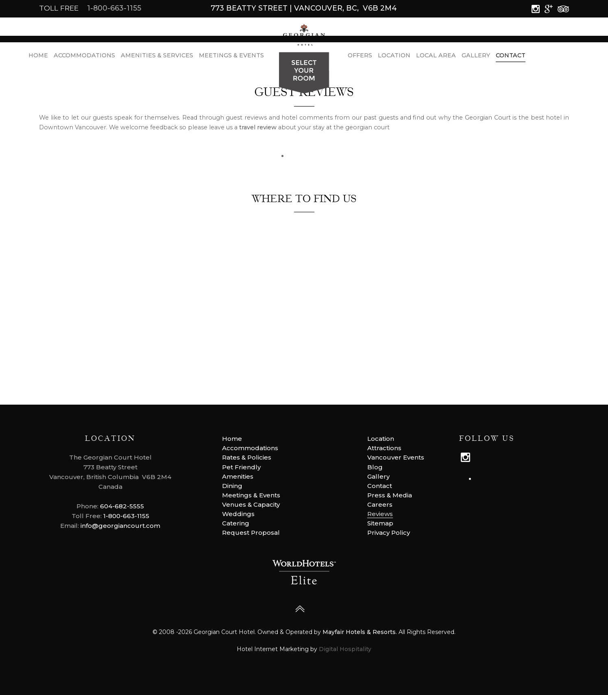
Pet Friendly (241, 467)
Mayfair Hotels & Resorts (359, 632)
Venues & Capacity (251, 504)
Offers (360, 57)
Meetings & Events (231, 57)
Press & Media (389, 495)
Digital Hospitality (345, 649)
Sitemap (380, 523)
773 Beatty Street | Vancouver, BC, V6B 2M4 (304, 8)
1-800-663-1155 (114, 8)
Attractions (384, 448)
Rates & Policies (246, 457)
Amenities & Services (157, 57)
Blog (375, 467)
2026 (185, 632)
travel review (258, 127)
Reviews (380, 514)
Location (394, 57)
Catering (235, 523)
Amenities (237, 476)
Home (38, 57)
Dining (232, 486)
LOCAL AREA (436, 57)
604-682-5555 (122, 506)
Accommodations (84, 57)
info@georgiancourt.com (120, 525)
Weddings (238, 514)
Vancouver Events (395, 457)
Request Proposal (251, 532)
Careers (379, 504)
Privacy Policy (388, 532)
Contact (510, 57)
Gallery (476, 57)
